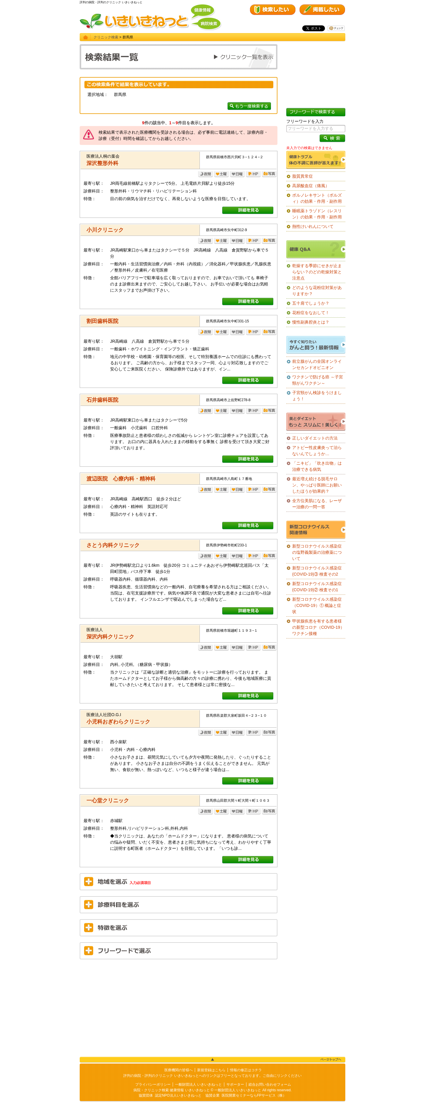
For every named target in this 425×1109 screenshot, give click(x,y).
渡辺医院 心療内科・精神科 (121, 479)
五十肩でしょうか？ (310, 303)
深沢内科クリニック (110, 637)
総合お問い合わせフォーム (270, 1084)
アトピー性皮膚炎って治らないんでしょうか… (317, 450)
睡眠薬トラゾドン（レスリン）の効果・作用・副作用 (317, 213)
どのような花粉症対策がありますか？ (317, 290)
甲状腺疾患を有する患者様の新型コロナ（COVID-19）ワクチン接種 (318, 627)
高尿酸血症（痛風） (310, 185)
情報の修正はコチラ (246, 1070)
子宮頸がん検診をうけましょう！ (317, 395)
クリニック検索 (106, 37)
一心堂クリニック (107, 800)
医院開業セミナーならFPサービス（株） (254, 1095)
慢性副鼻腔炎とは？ (310, 322)
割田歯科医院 (102, 321)
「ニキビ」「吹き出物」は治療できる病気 (317, 466)
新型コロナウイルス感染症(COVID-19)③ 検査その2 (317, 571)
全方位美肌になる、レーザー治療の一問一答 (317, 503)
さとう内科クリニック (113, 545)
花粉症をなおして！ (310, 312)
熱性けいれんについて (313, 226)
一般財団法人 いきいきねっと (198, 1084)
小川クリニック (105, 230)
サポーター (235, 1084)
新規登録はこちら (211, 1070)
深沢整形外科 (102, 163)
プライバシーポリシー (153, 1084)
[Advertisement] (178, 1006)
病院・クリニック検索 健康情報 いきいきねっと (171, 1090)
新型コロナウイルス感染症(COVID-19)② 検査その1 (317, 586)
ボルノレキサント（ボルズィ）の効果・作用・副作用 (317, 198)
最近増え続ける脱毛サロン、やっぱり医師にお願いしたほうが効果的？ (317, 485)
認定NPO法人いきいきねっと (178, 1095)
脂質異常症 (302, 176)
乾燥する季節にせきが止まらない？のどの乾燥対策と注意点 (317, 271)
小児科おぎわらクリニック (118, 722)
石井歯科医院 (102, 400)
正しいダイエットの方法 (315, 438)
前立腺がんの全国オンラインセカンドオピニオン (317, 364)
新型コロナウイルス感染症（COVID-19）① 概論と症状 (317, 605)
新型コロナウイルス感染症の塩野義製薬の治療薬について (317, 552)
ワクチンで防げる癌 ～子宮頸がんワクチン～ (317, 380)
